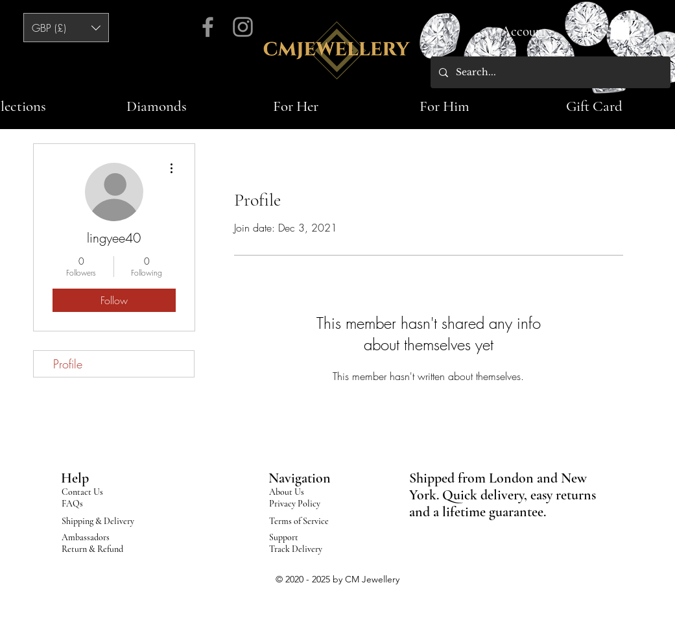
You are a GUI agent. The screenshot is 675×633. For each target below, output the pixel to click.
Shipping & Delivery (98, 521)
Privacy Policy (294, 503)
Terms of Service (299, 521)
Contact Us (82, 491)
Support (283, 537)
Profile (67, 364)
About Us (286, 491)
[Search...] (549, 72)
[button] (66, 27)
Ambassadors (86, 537)
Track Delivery (295, 549)
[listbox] (66, 27)
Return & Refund (92, 549)
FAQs (72, 503)
